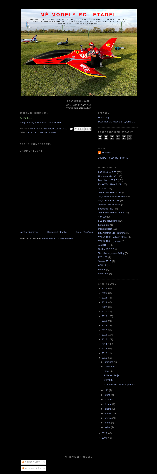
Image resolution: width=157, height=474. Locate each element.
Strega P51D (104, 261)
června (108, 404)
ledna (107, 427)
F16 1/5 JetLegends (108, 220)
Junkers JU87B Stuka (109, 204)
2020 (105, 316)
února (107, 422)
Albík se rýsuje (111, 375)
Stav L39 (108, 380)
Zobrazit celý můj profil (113, 158)
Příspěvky (31, 462)
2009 (105, 437)
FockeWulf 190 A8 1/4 (109, 184)
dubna (108, 413)
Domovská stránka (57, 232)
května (108, 408)
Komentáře (31, 468)
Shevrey (107, 153)
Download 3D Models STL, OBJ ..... (116, 121)
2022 (105, 307)
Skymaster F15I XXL (108, 200)
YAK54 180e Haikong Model (112, 237)
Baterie (102, 269)
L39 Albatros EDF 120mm (42, 133)
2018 (105, 325)
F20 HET (103, 257)
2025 (105, 293)
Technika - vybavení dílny (111, 253)
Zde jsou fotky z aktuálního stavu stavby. (40, 122)
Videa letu (103, 273)
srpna (107, 395)
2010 (105, 433)
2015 (105, 339)
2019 (105, 321)
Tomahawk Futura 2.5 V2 (111, 212)
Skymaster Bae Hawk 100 (111, 196)
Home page (104, 117)
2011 (105, 358)
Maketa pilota (105, 228)
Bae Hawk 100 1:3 (107, 180)
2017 (105, 330)
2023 (105, 302)
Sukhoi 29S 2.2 (106, 249)
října (107, 371)
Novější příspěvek (29, 232)
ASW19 (102, 265)
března (108, 418)
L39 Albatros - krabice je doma (119, 384)
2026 (105, 288)
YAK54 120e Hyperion (109, 241)
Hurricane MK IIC (107, 176)
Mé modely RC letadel (78, 14)
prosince (109, 362)
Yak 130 (102, 216)
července (109, 399)
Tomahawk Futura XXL (110, 192)
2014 (105, 344)
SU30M (102, 188)
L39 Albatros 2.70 (107, 172)
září (106, 390)
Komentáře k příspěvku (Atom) (57, 238)
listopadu (109, 366)
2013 (105, 348)
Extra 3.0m (103, 225)
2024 (105, 297)
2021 (105, 311)
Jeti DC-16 (103, 245)
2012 (105, 353)
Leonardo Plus (105, 208)
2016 (105, 334)
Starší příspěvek (84, 232)
